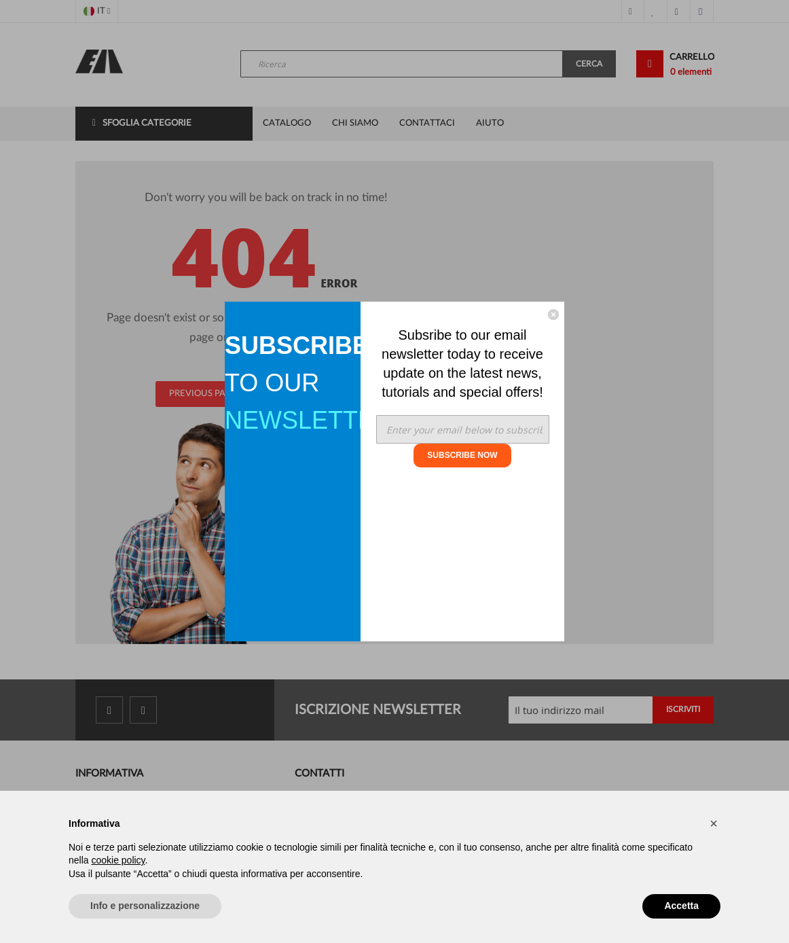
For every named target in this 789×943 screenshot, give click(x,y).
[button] (713, 823)
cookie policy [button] (118, 860)
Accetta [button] (681, 905)
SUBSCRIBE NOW (462, 455)
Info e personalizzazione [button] (145, 905)
